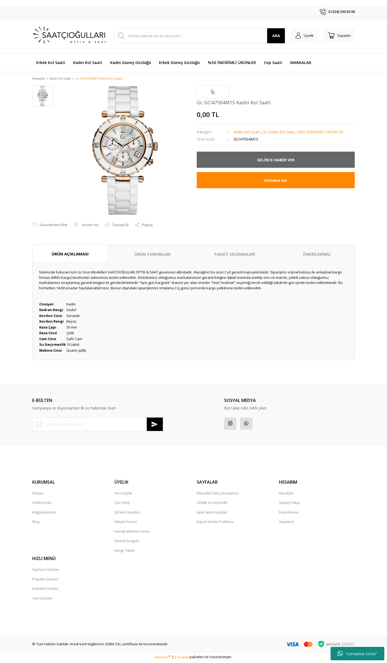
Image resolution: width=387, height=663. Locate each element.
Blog (35, 523)
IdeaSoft (163, 658)
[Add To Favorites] (49, 225)
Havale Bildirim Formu (132, 532)
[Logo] (70, 36)
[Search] (197, 35)
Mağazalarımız (44, 513)
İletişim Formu (125, 523)
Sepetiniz (286, 523)
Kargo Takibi (124, 552)
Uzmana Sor (275, 180)
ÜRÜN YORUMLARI (152, 254)
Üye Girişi (122, 504)
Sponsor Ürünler (45, 571)
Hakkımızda (41, 504)
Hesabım (286, 494)
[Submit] (155, 424)
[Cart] (338, 35)
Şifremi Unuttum (127, 513)
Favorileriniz (289, 513)
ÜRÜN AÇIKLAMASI (70, 254)
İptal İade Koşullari (212, 513)
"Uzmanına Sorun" (357, 654)
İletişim (38, 494)
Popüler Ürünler (45, 580)
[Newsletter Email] (97, 424)
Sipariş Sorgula (126, 542)
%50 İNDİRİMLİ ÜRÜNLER (320, 132)
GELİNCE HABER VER (276, 160)
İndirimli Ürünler (45, 590)
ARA (271, 35)
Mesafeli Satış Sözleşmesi (218, 494)
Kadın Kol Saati (247, 132)
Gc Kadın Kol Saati (279, 132)
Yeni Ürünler (42, 599)
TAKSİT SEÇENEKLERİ (234, 254)
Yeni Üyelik (123, 494)
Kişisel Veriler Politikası (215, 523)
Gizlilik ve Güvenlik (212, 504)
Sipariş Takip (289, 504)
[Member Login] (300, 35)
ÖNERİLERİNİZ (317, 254)
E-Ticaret (182, 658)
